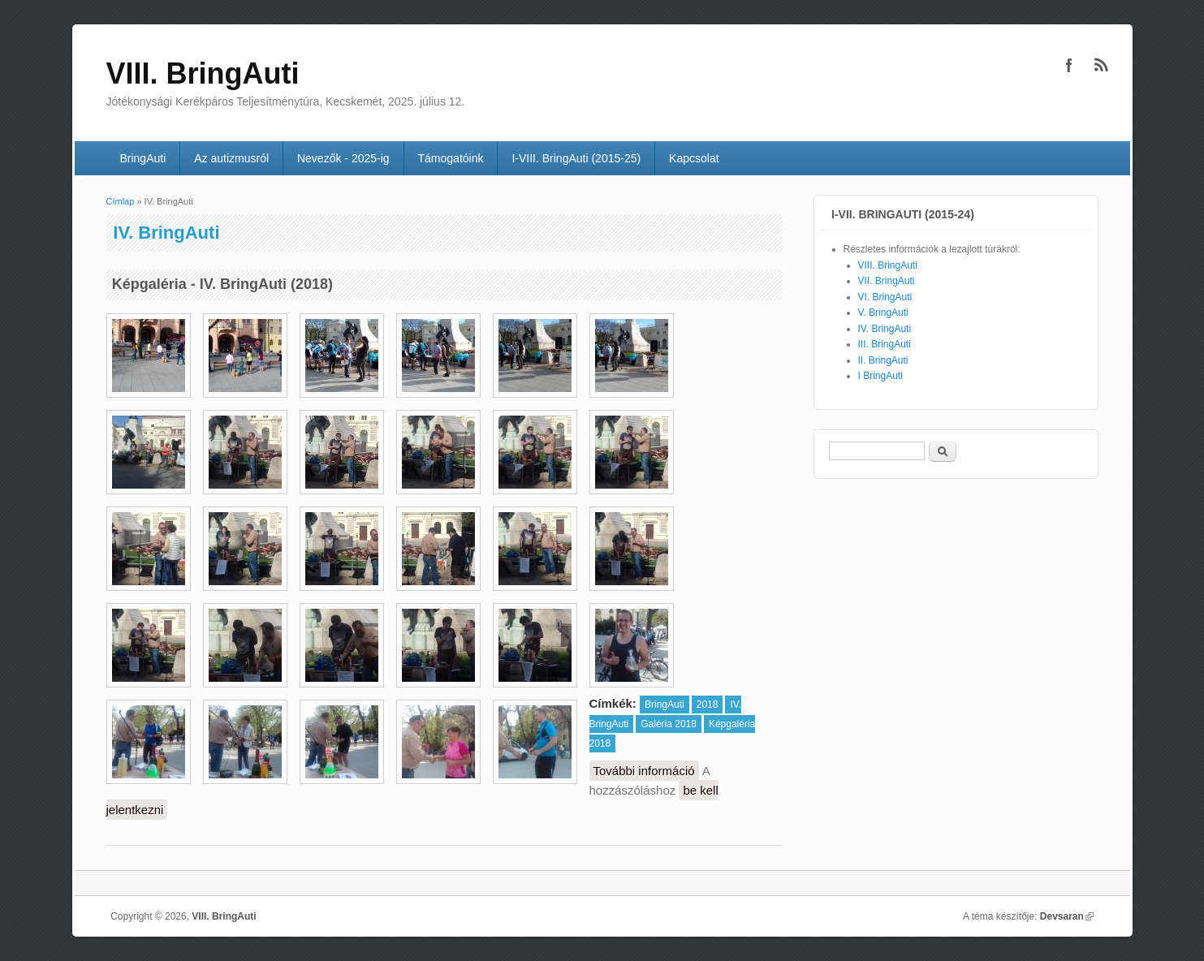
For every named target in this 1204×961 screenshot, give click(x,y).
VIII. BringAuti (887, 265)
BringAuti (142, 158)
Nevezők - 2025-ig (343, 158)
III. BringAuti (884, 344)
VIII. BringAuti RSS (1101, 65)
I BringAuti (880, 375)
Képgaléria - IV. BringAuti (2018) (222, 284)
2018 (708, 704)
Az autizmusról (231, 158)
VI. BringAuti (885, 297)
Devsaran (1067, 916)
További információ (646, 771)
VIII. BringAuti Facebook (1069, 65)
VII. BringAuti (886, 281)
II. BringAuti (883, 360)
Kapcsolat (694, 158)
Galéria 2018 (669, 724)
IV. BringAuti (885, 328)
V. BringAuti (883, 312)
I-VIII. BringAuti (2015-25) (576, 158)
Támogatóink (451, 158)
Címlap (120, 201)
